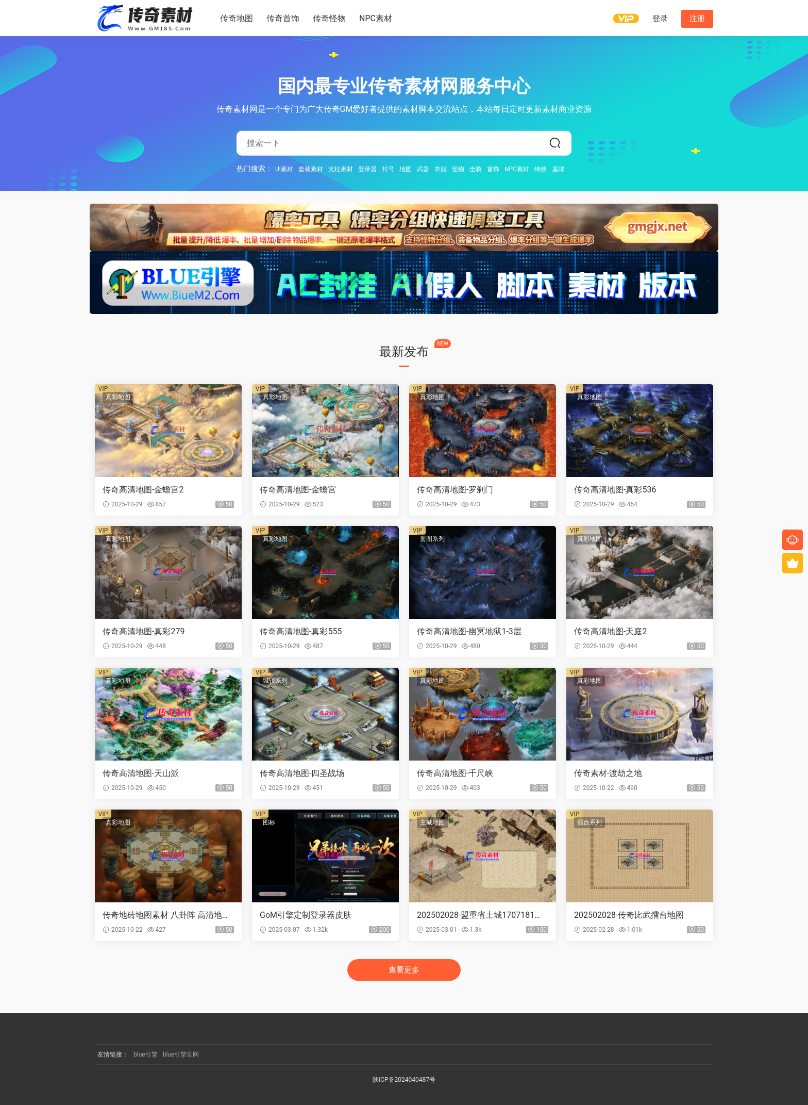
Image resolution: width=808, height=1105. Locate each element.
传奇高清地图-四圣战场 (302, 773)
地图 (405, 169)
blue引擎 (145, 1054)
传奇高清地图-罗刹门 (455, 489)
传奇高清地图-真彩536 (615, 489)
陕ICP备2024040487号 (404, 1079)
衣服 (440, 169)
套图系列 (432, 538)
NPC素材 (375, 18)
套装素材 (310, 169)
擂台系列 (589, 822)
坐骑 (475, 169)
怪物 (458, 169)
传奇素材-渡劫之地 (608, 773)
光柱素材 (340, 169)
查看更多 (404, 970)
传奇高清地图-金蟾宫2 (143, 489)
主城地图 (432, 822)
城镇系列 (275, 680)
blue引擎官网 (181, 1054)
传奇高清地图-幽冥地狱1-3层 (469, 631)
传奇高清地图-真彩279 (143, 631)
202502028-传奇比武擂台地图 (629, 915)
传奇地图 (236, 18)
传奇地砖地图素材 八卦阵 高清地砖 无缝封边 (166, 915)
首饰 (493, 169)
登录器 (367, 169)
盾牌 (558, 169)
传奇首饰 (282, 18)
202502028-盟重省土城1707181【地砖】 (475, 915)
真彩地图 (118, 397)
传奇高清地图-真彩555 (301, 631)
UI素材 (284, 169)
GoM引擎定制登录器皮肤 (305, 915)
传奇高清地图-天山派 (141, 773)
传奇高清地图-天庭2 (610, 631)
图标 (269, 822)
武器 (423, 169)
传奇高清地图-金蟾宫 (298, 489)
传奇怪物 (329, 18)
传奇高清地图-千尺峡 (455, 773)
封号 (388, 169)
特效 (540, 169)
